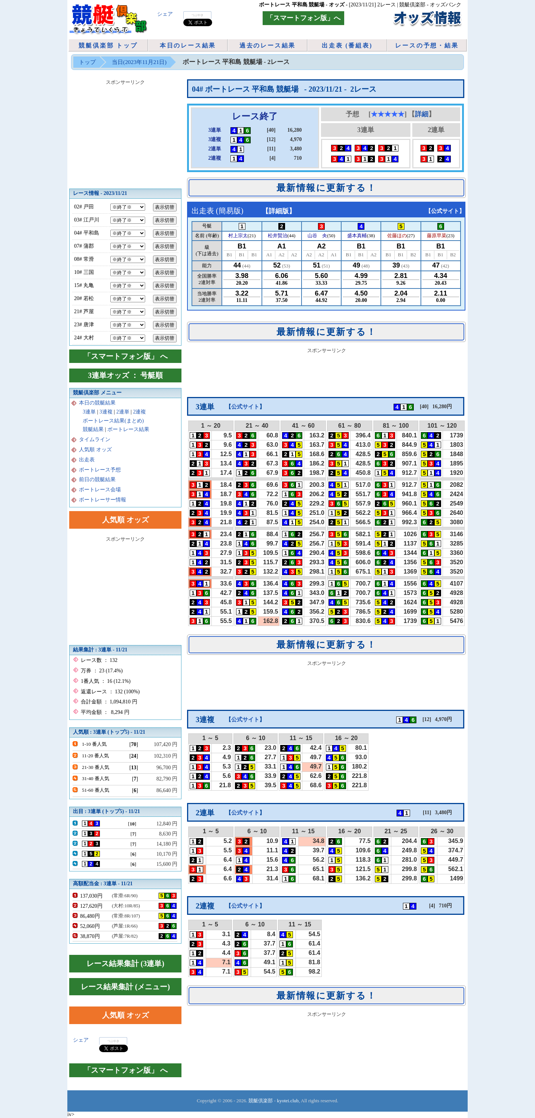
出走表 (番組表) (347, 45)
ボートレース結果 (128, 429)
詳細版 (279, 211)
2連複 (139, 412)
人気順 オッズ (95, 449)
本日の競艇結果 (97, 403)
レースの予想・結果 (426, 45)
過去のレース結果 (267, 45)
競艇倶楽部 (260, 1100)
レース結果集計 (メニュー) (125, 987)
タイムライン (94, 439)
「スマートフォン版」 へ (125, 356)
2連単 (122, 412)
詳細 (421, 114)
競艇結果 (93, 429)
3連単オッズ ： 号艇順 (125, 375)
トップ (87, 62)
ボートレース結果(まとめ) (113, 421)
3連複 (106, 412)
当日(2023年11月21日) (139, 62)
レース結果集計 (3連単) (125, 963)
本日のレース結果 (188, 45)
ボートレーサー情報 (102, 500)
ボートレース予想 (100, 470)
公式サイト (445, 211)
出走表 (87, 459)
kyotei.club (288, 1100)
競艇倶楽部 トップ (108, 45)
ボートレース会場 (100, 489)
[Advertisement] (326, 373)
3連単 (89, 412)
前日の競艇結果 (97, 479)
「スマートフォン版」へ (303, 18)
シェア (165, 14)
